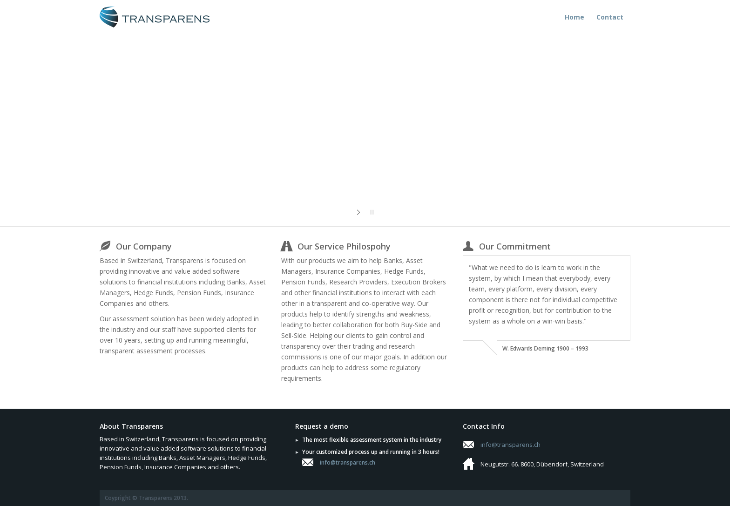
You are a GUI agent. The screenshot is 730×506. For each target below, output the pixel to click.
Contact (609, 17)
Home (574, 17)
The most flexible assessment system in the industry (371, 440)
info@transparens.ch (347, 462)
